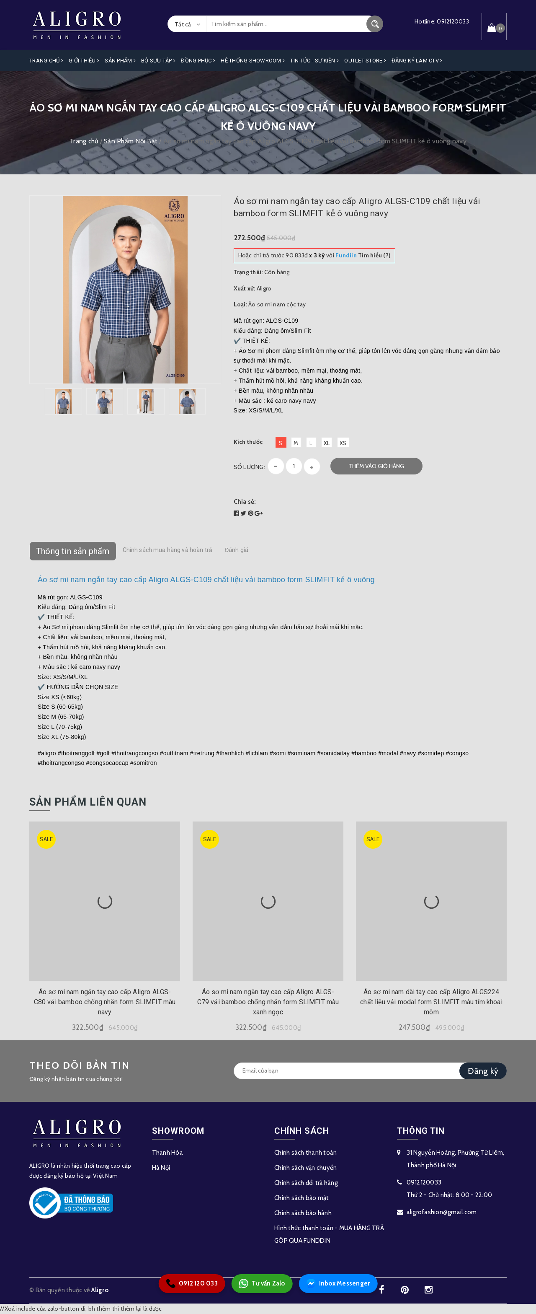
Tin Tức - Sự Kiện (314, 60)
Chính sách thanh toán (305, 1152)
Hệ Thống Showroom (253, 60)
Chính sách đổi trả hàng (306, 1183)
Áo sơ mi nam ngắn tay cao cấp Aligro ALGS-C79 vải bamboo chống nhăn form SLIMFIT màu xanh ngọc (268, 1002)
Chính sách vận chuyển (305, 1167)
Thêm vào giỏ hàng (376, 466)
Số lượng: (249, 467)
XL (327, 443)
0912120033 (453, 21)
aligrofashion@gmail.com (442, 1212)
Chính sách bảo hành (303, 1213)
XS (343, 443)
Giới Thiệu (84, 60)
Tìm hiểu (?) (363, 255)
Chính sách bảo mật (301, 1198)
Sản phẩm (120, 60)
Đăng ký (483, 1071)
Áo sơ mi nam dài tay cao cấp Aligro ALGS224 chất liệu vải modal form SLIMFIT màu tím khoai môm (431, 1002)
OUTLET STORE (365, 60)
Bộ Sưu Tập (158, 60)
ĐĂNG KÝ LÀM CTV (417, 60)
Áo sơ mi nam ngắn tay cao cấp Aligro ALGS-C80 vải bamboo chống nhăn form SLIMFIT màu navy (105, 1002)
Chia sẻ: (245, 501)
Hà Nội (161, 1167)
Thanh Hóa (167, 1152)
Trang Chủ (46, 60)
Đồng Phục (198, 60)
